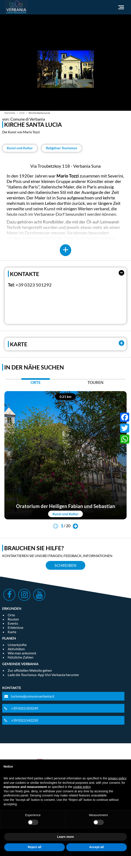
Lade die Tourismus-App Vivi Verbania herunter (43, 675)
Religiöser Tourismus (61, 148)
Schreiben (65, 565)
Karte (12, 632)
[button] (75, 526)
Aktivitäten (16, 649)
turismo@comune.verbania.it (32, 696)
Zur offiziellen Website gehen (30, 670)
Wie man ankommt (22, 653)
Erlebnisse (15, 627)
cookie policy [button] (82, 787)
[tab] (35, 383)
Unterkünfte (17, 645)
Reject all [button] (34, 847)
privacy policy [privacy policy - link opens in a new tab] (117, 778)
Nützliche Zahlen (20, 657)
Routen (13, 619)
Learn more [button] (65, 836)
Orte (22, 112)
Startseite (9, 112)
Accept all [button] (96, 847)
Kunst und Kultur (20, 148)
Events (13, 623)
